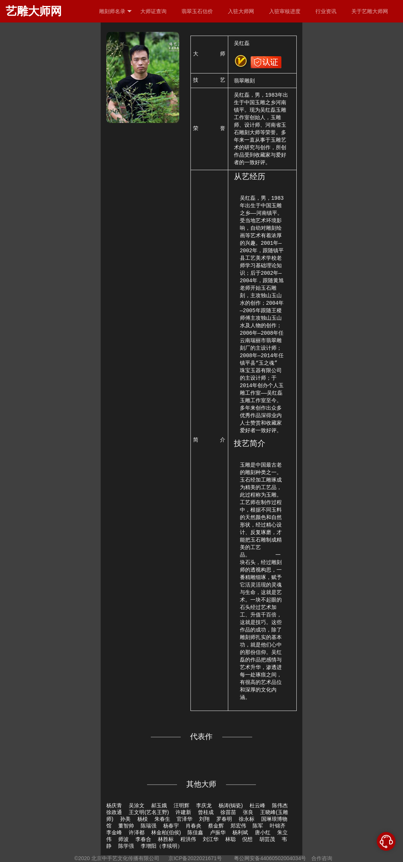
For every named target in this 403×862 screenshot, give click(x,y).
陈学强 (126, 846)
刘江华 (211, 839)
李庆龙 (204, 805)
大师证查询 (153, 11)
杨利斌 (240, 832)
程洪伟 (188, 839)
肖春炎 (193, 826)
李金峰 (114, 832)
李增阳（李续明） (162, 846)
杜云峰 (257, 805)
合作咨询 (321, 858)
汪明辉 (181, 805)
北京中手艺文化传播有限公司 (125, 858)
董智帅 (126, 826)
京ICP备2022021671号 (195, 858)
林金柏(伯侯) (166, 832)
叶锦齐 (278, 826)
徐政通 (114, 812)
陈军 (258, 826)
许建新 (183, 812)
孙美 (125, 819)
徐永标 (246, 819)
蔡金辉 (216, 826)
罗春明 (224, 819)
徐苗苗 (228, 812)
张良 (248, 812)
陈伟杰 (280, 805)
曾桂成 (206, 812)
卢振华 (218, 832)
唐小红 (263, 832)
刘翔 (204, 819)
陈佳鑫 (195, 832)
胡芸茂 (267, 839)
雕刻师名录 (115, 11)
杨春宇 (171, 826)
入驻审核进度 (284, 11)
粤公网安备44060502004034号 (270, 858)
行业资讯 (325, 11)
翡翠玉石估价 (197, 11)
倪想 (247, 839)
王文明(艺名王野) (149, 812)
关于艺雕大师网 (369, 11)
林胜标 (166, 839)
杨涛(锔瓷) (231, 805)
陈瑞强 (148, 826)
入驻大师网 (241, 11)
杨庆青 (114, 805)
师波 (123, 839)
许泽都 (136, 832)
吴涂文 (136, 805)
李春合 (143, 839)
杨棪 (142, 819)
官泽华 (184, 819)
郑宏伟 (238, 826)
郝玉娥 (159, 805)
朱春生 (162, 819)
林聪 (230, 839)
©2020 (82, 858)
